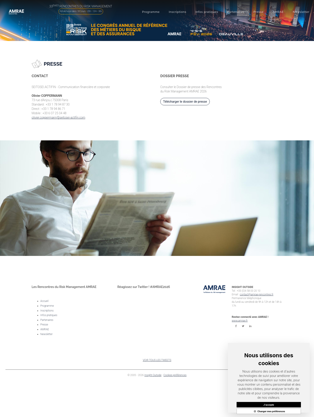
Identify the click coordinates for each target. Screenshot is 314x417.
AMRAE (44, 329)
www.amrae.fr (240, 320)
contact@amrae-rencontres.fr (256, 294)
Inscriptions (47, 310)
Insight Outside (152, 375)
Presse (44, 324)
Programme (47, 305)
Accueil (44, 301)
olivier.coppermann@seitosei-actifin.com (58, 117)
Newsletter (46, 334)
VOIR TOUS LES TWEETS (157, 360)
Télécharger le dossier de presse (185, 101)
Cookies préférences (175, 375)
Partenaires (46, 320)
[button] (151, 12)
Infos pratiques (48, 315)
